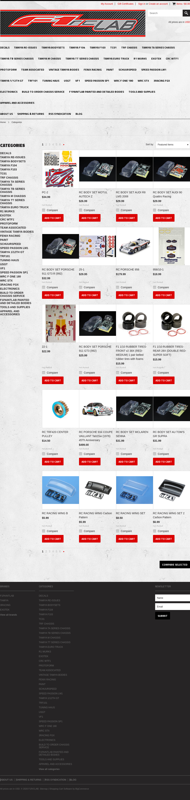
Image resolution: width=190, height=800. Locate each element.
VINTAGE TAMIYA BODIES (64, 69)
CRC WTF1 (172, 58)
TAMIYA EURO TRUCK (116, 58)
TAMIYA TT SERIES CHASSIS (82, 58)
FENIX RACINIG (93, 69)
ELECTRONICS (8, 92)
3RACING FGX (162, 81)
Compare (52, 210)
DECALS (4, 47)
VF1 (77, 81)
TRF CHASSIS (129, 47)
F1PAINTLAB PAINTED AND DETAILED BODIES (96, 92)
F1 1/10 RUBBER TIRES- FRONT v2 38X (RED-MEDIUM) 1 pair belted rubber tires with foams (131, 352)
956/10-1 (158, 269)
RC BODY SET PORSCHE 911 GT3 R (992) (58, 271)
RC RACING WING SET (130, 513)
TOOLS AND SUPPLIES (142, 92)
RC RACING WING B (55, 513)
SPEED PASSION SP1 (97, 81)
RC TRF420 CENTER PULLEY (55, 434)
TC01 (113, 47)
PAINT (110, 69)
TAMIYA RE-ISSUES (25, 47)
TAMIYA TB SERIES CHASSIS (17, 58)
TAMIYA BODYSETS (52, 47)
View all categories (49, 769)
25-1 (81, 269)
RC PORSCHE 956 (127, 269)
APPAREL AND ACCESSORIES (17, 103)
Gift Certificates (125, 4)
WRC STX (143, 81)
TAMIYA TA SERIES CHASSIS (158, 47)
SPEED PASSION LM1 (153, 69)
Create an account (158, 4)
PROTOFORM (8, 69)
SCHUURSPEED (128, 69)
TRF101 (33, 81)
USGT (67, 81)
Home (3, 122)
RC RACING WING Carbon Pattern (95, 515)
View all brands (8, 614)
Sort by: (150, 144)
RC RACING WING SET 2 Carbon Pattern (169, 515)
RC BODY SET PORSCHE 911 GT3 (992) (95, 348)
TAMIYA (4, 600)
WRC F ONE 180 (123, 81)
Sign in (141, 4)
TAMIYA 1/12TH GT (11, 81)
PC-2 (45, 192)
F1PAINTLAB (7, 595)
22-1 (44, 346)
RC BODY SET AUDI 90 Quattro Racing (167, 194)
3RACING (5, 605)
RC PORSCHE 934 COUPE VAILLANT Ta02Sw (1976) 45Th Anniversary (96, 436)
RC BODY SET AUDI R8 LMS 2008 (131, 194)
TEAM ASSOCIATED (32, 69)
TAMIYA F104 (77, 47)
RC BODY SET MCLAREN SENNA (132, 434)
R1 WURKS (140, 58)
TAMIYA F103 (98, 47)
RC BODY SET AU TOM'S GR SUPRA (169, 434)
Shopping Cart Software (60, 789)
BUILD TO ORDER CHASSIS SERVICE (43, 92)
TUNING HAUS (50, 81)
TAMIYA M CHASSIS (49, 58)
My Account (107, 4)
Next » (64, 145)
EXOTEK (156, 58)
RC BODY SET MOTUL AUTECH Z (93, 194)
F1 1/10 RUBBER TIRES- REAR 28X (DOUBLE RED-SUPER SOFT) (169, 350)
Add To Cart (53, 218)
